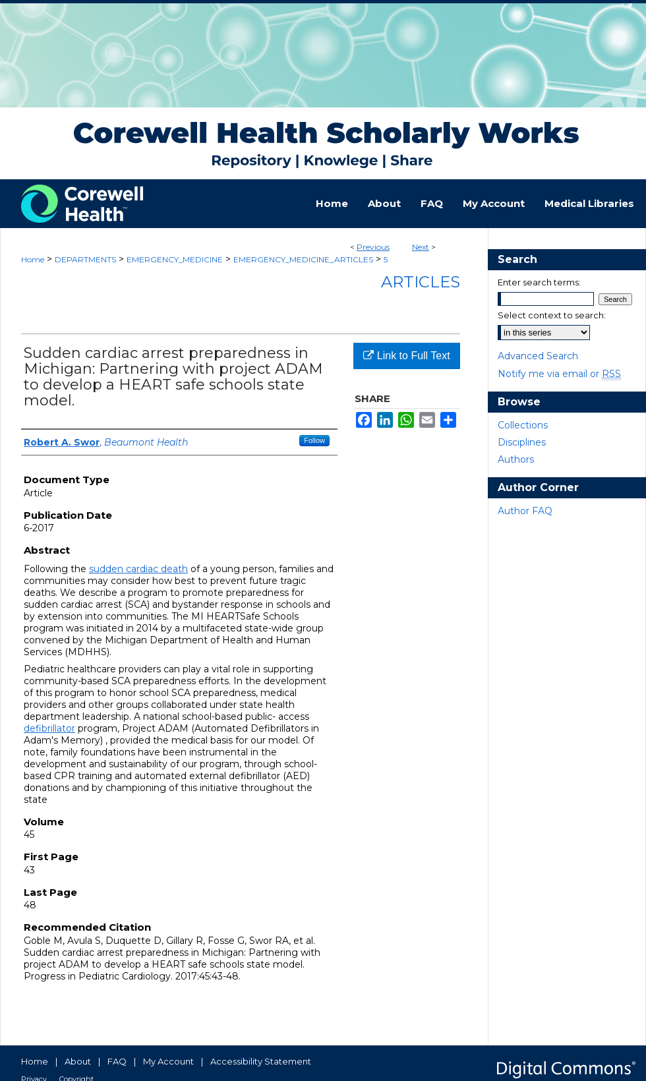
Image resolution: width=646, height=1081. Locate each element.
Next (420, 247)
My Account (168, 1061)
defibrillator (49, 728)
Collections (523, 425)
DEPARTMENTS (85, 259)
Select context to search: (552, 315)
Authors (516, 459)
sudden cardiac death (138, 569)
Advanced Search (538, 356)
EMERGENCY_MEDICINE (175, 259)
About (78, 1061)
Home (32, 259)
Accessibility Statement (260, 1061)
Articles (420, 281)
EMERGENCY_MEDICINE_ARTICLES (303, 259)
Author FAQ (525, 511)
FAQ (117, 1061)
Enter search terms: (539, 282)
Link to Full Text (406, 355)
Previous (373, 247)
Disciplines (522, 442)
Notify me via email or (559, 374)
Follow (314, 440)
